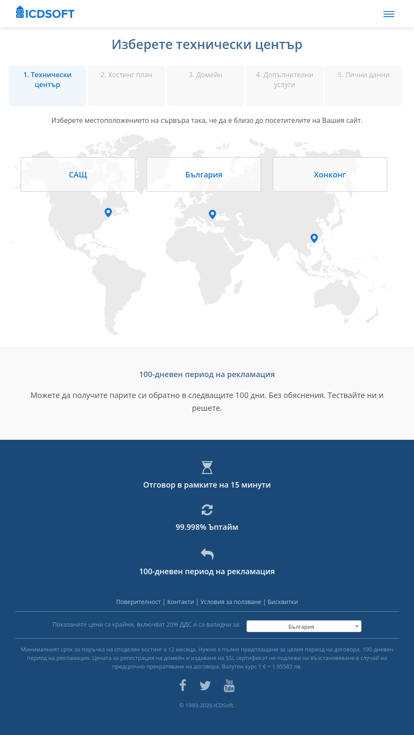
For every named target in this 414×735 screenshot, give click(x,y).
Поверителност (139, 602)
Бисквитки (283, 602)
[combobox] (304, 626)
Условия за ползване (231, 602)
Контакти (181, 602)
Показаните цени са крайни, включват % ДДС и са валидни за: (146, 624)
